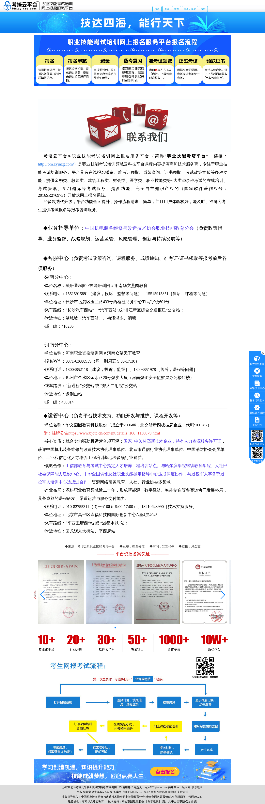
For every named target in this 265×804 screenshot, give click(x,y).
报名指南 (257, 372)
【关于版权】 (153, 801)
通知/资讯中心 (257, 384)
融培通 (186, 787)
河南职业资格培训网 (84, 353)
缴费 (176, 9)
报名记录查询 (257, 396)
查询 (166, 9)
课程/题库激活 (257, 409)
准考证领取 (190, 9)
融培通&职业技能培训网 (88, 285)
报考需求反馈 (257, 360)
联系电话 (197, 787)
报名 (157, 9)
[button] (115, 627)
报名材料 (257, 421)
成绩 (203, 9)
